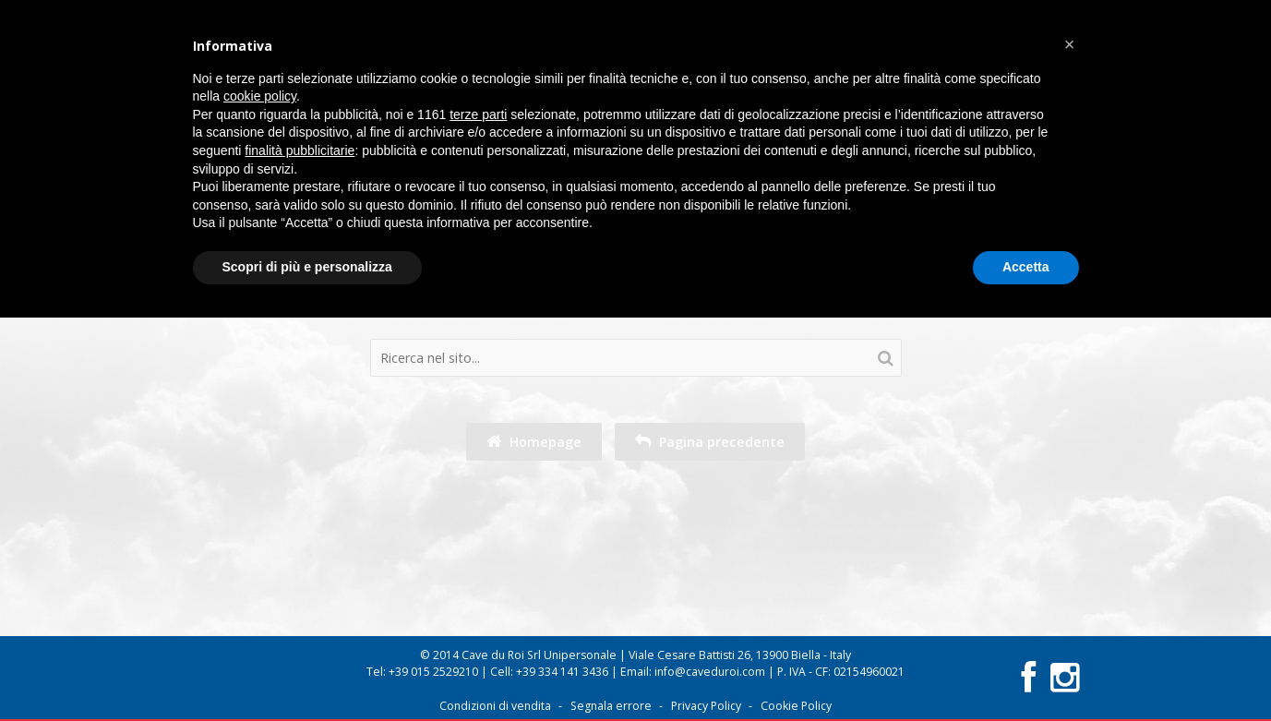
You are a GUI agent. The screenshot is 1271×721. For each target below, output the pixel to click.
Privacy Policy (706, 706)
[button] (1070, 44)
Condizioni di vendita (495, 706)
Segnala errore (611, 706)
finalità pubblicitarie (299, 150)
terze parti (478, 114)
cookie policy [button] (259, 96)
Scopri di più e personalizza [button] (307, 266)
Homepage (534, 442)
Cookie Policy (796, 706)
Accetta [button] (1025, 266)
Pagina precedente (710, 442)
